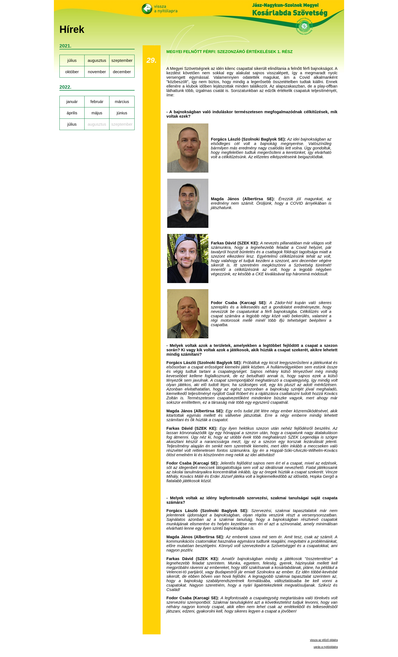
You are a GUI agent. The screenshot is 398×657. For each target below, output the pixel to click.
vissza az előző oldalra (324, 640)
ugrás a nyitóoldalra (326, 646)
